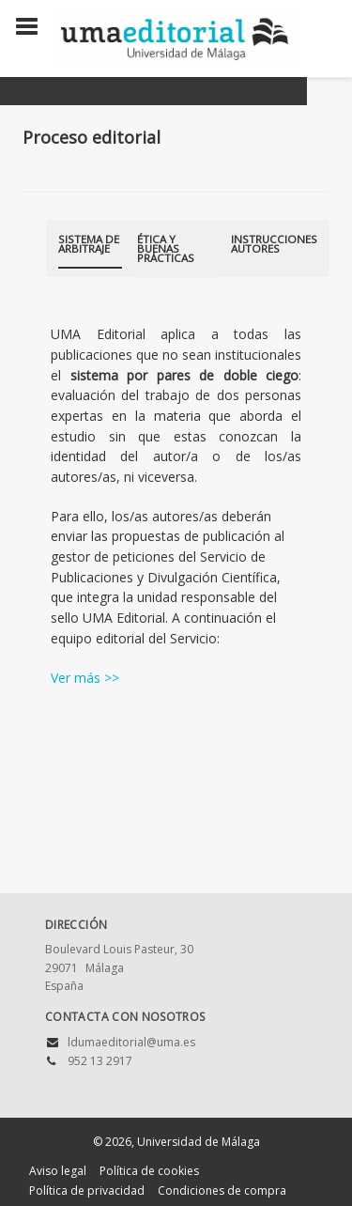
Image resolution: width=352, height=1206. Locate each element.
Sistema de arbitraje (88, 243)
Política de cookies (149, 1171)
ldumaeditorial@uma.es (131, 1042)
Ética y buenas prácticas (165, 248)
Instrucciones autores (274, 243)
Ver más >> (85, 678)
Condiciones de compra (222, 1190)
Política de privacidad (87, 1190)
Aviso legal (57, 1171)
